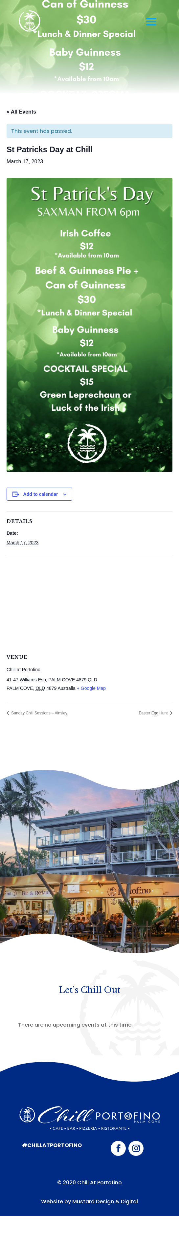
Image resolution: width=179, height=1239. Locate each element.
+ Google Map (91, 688)
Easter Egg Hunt (154, 713)
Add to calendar (40, 494)
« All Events (21, 112)
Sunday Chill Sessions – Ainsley (38, 713)
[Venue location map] (89, 604)
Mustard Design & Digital (105, 1201)
